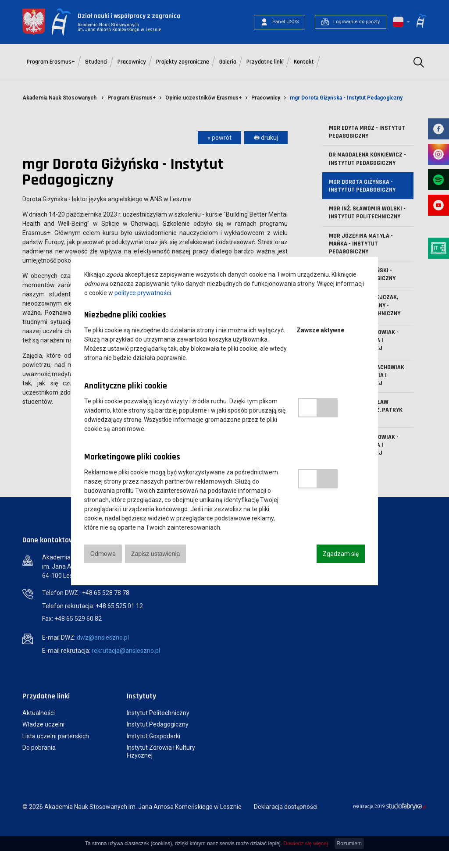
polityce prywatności (142, 292)
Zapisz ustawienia (155, 553)
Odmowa (103, 553)
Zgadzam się (341, 553)
